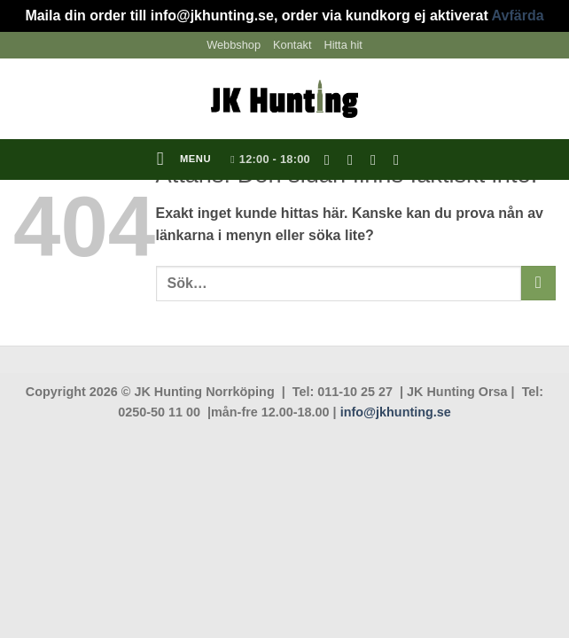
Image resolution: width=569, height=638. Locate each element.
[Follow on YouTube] (401, 159)
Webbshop (234, 44)
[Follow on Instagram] (354, 159)
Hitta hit (342, 44)
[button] (184, 159)
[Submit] (538, 283)
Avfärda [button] (518, 15)
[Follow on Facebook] (331, 159)
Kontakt (292, 44)
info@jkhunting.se (395, 412)
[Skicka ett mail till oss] (377, 159)
